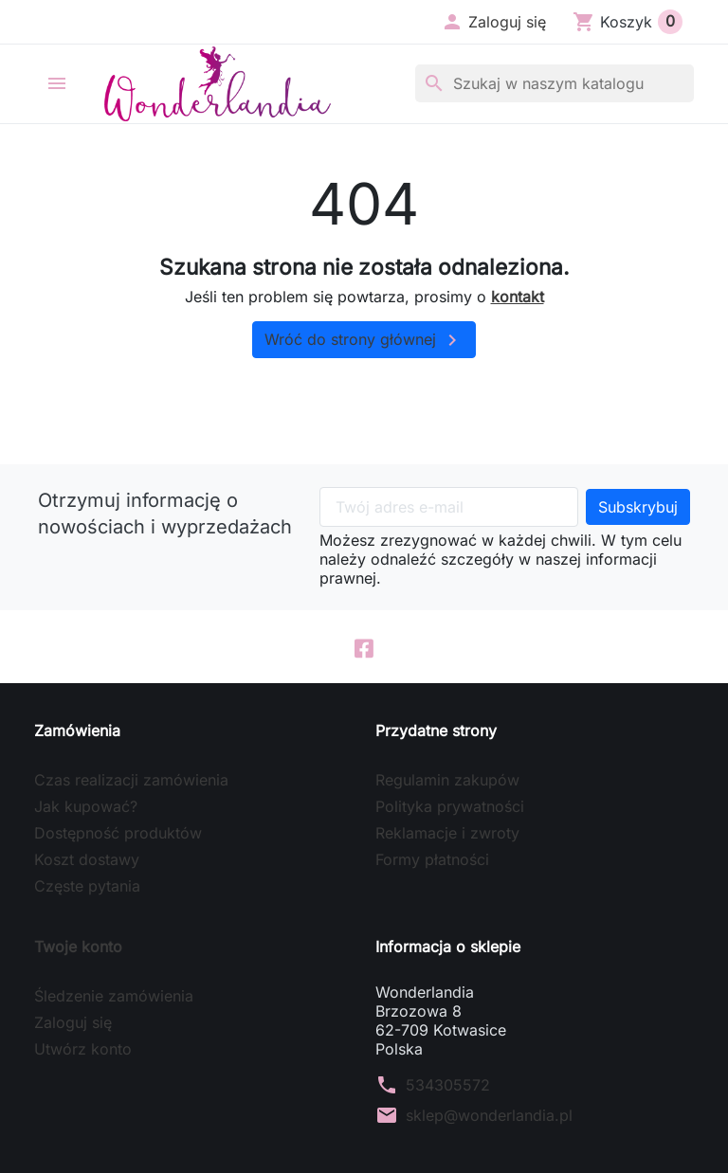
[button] (493, 22)
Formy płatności (432, 859)
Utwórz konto (83, 1048)
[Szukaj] (554, 83)
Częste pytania (87, 885)
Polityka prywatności (449, 806)
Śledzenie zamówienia (113, 995)
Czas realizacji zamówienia (131, 779)
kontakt (517, 296)
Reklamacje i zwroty (447, 832)
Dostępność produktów (118, 832)
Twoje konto (78, 946)
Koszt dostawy (86, 859)
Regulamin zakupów (447, 779)
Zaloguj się (73, 1022)
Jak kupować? (85, 806)
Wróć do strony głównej (364, 340)
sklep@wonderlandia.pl (489, 1115)
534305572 (448, 1084)
